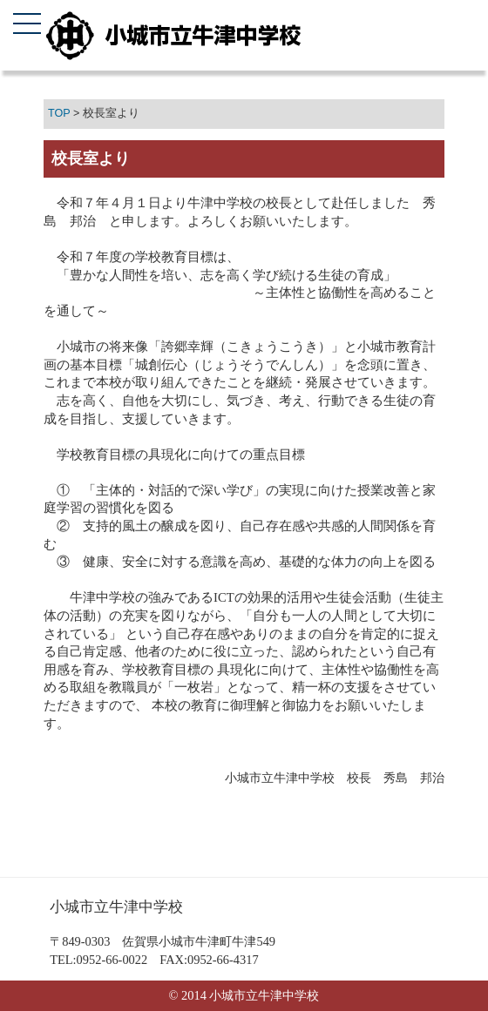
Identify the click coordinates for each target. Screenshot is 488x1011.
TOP (59, 113)
